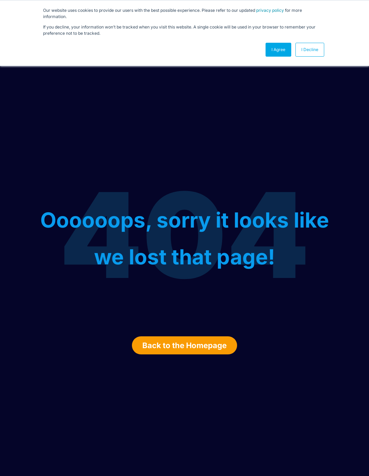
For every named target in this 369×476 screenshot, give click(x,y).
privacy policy (270, 10)
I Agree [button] (278, 49)
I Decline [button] (309, 49)
